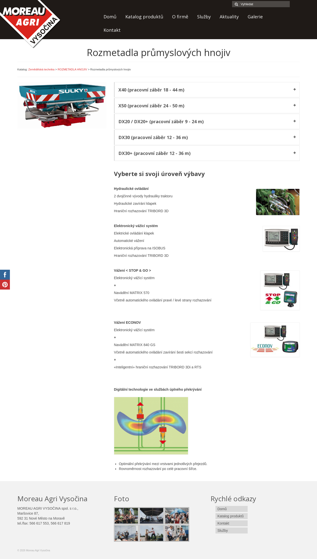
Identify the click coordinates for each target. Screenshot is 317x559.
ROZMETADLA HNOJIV (72, 69)
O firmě (180, 17)
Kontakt (112, 30)
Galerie (255, 17)
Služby (204, 17)
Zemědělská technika (41, 69)
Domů (110, 17)
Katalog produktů (144, 17)
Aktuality (229, 17)
